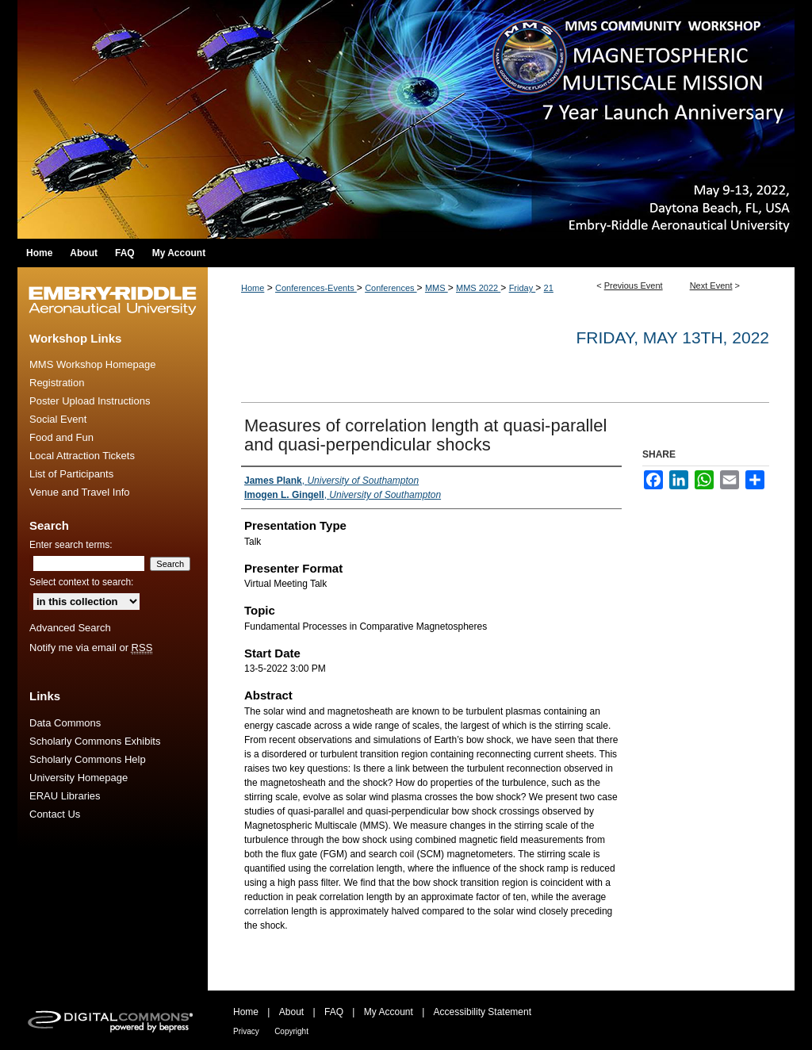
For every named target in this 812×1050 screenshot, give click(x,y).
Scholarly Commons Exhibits (94, 741)
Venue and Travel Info (79, 492)
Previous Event (633, 285)
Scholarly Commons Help (87, 759)
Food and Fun (61, 437)
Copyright (291, 1031)
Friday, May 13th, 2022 (672, 337)
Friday (522, 288)
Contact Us (54, 814)
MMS (436, 288)
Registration (56, 383)
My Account (388, 1011)
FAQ (333, 1011)
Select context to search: (81, 582)
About (291, 1011)
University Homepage (78, 778)
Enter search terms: (71, 544)
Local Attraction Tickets (82, 456)
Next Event (711, 285)
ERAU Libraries (65, 796)
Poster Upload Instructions (89, 401)
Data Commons (65, 723)
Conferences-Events (316, 288)
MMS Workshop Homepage (92, 364)
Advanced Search (70, 628)
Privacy (246, 1031)
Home (252, 288)
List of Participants (71, 474)
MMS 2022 (478, 288)
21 (548, 288)
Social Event (57, 419)
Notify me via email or (90, 647)
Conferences (390, 288)
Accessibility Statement (482, 1011)
